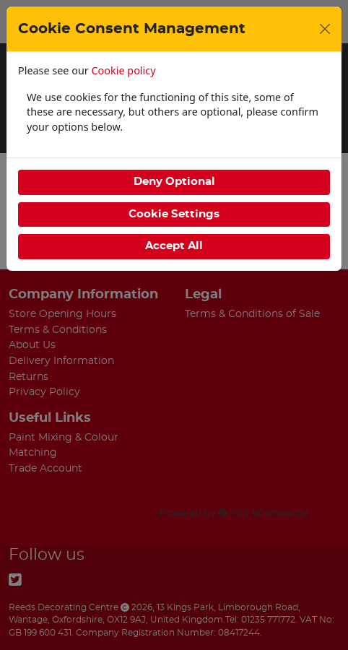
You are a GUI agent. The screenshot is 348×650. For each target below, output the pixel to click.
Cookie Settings (174, 214)
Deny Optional (174, 181)
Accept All (174, 245)
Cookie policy (124, 70)
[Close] (325, 29)
